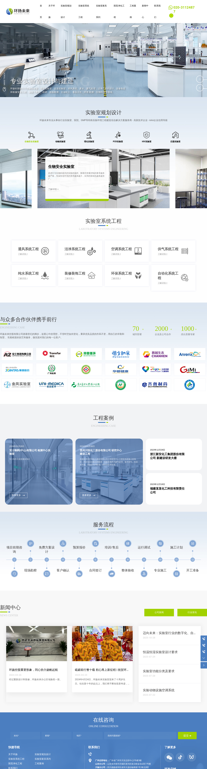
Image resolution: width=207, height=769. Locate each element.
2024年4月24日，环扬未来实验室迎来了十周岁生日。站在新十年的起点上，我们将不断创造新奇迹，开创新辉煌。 (101, 683)
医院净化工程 (15, 763)
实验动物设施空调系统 (159, 690)
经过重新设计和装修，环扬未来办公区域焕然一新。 (35, 679)
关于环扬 (13, 754)
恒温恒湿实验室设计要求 (160, 652)
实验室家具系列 (43, 759)
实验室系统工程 (16, 759)
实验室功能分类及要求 (159, 671)
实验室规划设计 (43, 754)
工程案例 (39, 763)
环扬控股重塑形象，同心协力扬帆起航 (33, 669)
